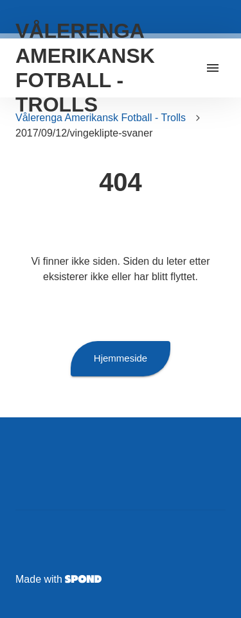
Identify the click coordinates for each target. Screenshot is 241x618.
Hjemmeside (120, 358)
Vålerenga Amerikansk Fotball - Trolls (100, 117)
